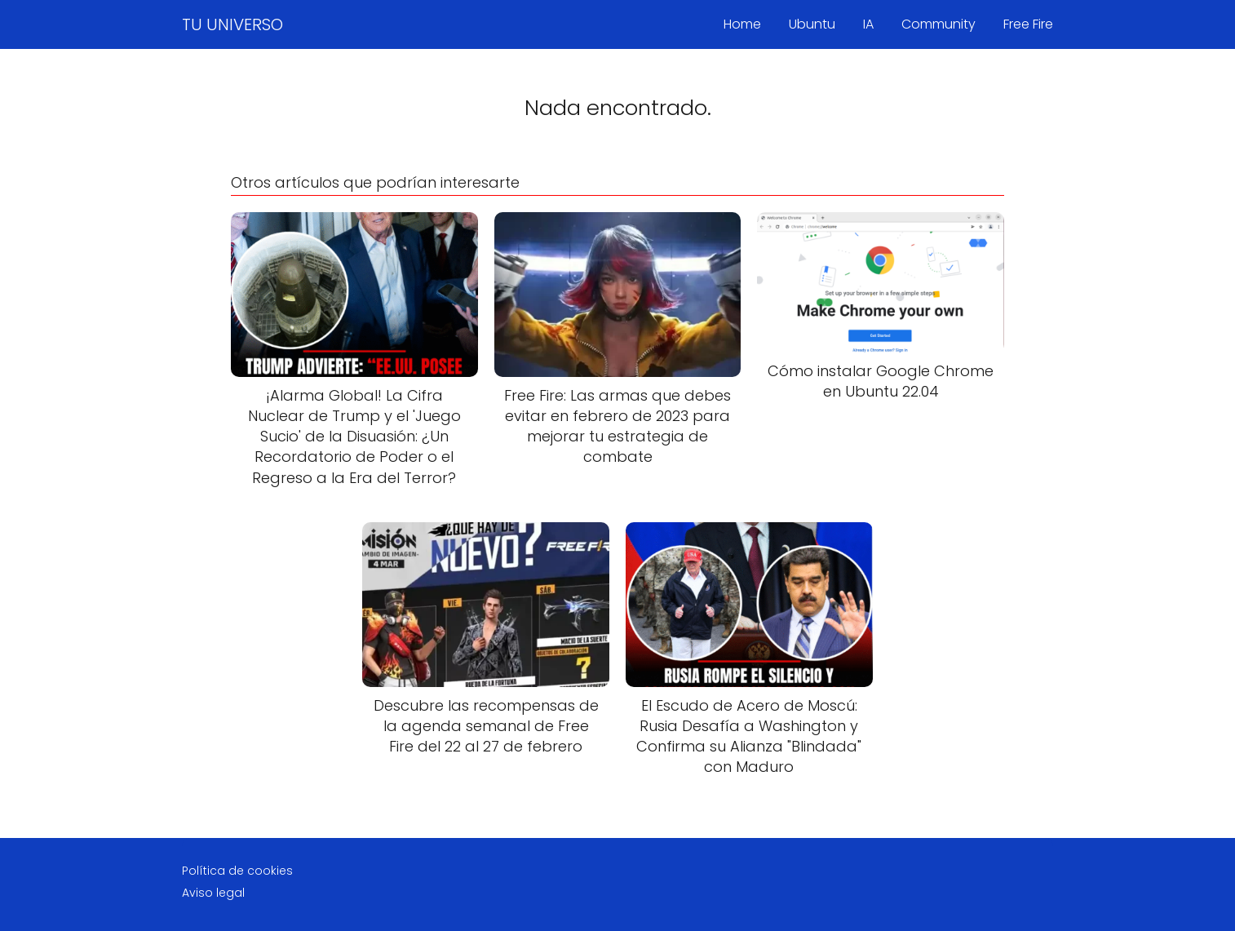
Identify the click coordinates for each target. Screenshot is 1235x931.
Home (742, 24)
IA (868, 24)
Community (938, 24)
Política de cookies (237, 870)
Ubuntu (812, 24)
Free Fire (1028, 24)
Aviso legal (213, 892)
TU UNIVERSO (232, 24)
